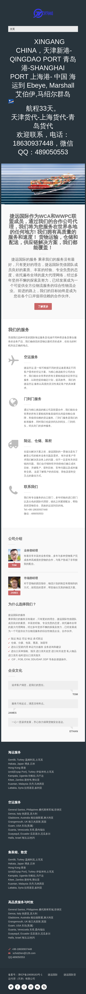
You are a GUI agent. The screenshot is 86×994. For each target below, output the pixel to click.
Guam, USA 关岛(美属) (20, 825)
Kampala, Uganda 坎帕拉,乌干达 (26, 775)
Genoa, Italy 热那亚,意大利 (22, 813)
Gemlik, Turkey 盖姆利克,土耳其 (25, 759)
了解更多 (43, 306)
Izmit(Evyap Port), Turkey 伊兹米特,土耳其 (31, 771)
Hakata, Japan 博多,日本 (21, 763)
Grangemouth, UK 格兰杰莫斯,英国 (27, 821)
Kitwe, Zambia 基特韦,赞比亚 (24, 779)
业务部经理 (31, 550)
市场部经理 (31, 578)
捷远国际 (53, 974)
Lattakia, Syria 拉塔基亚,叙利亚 (25, 787)
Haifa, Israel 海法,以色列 (21, 837)
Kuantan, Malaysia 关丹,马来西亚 (26, 783)
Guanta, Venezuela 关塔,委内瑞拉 (26, 829)
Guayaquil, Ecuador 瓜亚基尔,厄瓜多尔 (29, 833)
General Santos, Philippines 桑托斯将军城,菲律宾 (35, 809)
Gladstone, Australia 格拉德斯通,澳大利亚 (30, 817)
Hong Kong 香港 (17, 767)
